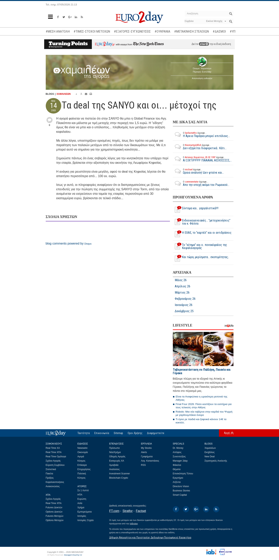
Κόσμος (81, 460)
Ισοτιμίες (82, 516)
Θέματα (177, 469)
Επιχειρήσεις (84, 469)
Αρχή (227, 433)
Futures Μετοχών (55, 516)
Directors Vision (181, 486)
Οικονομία (83, 452)
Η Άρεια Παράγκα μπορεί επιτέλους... (201, 134)
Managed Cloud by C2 (73, 555)
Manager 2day (180, 460)
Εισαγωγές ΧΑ (116, 460)
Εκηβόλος (210, 452)
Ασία (80, 503)
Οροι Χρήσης (135, 433)
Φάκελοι (177, 465)
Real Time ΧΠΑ (54, 452)
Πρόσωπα (114, 448)
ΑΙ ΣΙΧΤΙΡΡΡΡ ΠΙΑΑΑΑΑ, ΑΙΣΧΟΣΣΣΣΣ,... (202, 159)
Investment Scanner (119, 473)
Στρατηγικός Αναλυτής (216, 460)
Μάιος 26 (181, 280)
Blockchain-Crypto (118, 477)
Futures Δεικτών (54, 507)
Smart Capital (180, 495)
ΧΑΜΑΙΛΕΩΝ (64, 94)
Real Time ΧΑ (53, 448)
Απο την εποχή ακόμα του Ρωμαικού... (201, 183)
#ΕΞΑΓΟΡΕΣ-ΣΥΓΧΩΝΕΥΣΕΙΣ (132, 31)
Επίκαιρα (82, 465)
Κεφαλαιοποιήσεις (55, 482)
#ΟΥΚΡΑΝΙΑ (162, 31)
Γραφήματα (147, 456)
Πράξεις (50, 477)
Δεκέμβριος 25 (184, 311)
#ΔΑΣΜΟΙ (219, 31)
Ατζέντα (177, 482)
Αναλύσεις (114, 469)
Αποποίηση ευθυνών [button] (202, 78)
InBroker (134, 523)
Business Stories (181, 490)
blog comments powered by (69, 243)
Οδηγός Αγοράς (117, 456)
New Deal (210, 456)
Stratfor (127, 511)
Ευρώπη (82, 499)
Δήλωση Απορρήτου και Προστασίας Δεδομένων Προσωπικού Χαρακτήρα (150, 537)
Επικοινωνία (101, 433)
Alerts (144, 452)
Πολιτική (82, 473)
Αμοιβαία (114, 465)
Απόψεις (177, 452)
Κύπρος (82, 477)
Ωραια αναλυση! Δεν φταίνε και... (198, 171)
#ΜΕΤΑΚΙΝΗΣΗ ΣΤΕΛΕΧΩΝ (191, 31)
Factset (141, 511)
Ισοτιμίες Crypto (86, 520)
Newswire (83, 448)
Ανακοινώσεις (53, 486)
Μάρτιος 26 (182, 292)
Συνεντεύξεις (179, 456)
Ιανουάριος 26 (183, 305)
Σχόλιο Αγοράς (53, 460)
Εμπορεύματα (85, 511)
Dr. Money (178, 448)
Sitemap (118, 433)
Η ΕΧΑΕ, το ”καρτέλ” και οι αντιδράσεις (202, 234)
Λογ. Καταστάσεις (150, 460)
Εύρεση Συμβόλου (55, 465)
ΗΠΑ (80, 494)
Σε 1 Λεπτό (83, 490)
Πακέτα (49, 473)
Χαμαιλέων (210, 448)
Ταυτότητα (84, 433)
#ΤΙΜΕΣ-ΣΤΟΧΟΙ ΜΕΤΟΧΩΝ (92, 31)
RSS (143, 465)
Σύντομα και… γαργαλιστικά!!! (195, 210)
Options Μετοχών (55, 520)
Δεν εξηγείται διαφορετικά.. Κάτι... (199, 147)
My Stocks (146, 448)
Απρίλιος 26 (182, 286)
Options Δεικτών (54, 511)
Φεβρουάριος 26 (185, 298)
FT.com (114, 511)
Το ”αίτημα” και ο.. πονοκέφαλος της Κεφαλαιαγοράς (200, 246)
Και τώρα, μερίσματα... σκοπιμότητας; (200, 259)
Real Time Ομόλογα (56, 456)
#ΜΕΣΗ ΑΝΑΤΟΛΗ (58, 31)
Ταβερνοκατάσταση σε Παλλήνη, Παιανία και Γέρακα (202, 371)
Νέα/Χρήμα (115, 452)
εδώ (204, 44)
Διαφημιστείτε (155, 433)
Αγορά (81, 456)
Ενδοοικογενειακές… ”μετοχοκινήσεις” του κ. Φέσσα (201, 222)
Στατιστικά (51, 469)
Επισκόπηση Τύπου (183, 473)
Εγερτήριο (178, 477)
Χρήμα (81, 507)
